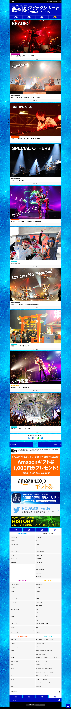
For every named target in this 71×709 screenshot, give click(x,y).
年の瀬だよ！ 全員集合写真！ (42, 679)
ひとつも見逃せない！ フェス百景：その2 (44, 682)
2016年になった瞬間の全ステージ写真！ (44, 650)
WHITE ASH (38, 565)
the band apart (14, 623)
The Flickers (13, 612)
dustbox (37, 544)
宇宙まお (38, 612)
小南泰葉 (38, 591)
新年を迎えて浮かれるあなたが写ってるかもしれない (47, 657)
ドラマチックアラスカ (40, 595)
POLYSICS (38, 576)
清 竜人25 (13, 664)
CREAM (12, 657)
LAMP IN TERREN (14, 620)
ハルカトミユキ (39, 602)
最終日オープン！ (39, 686)
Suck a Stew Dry (39, 584)
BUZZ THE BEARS (15, 584)
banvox (12, 650)
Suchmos (13, 672)
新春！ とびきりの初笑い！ (41, 654)
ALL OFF (12, 587)
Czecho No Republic (40, 551)
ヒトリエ (38, 609)
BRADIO (12, 591)
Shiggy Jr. (13, 675)
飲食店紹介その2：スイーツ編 (42, 664)
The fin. (12, 679)
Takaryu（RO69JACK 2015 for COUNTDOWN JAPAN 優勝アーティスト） (22, 631)
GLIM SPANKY (39, 605)
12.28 (15, 530)
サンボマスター (14, 555)
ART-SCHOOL (39, 537)
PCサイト (40, 704)
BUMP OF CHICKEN (15, 544)
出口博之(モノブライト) (16, 643)
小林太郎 (38, 587)
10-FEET (12, 540)
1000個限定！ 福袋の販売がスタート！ (44, 668)
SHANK (12, 616)
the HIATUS (13, 562)
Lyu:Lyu (12, 668)
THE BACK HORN (40, 569)
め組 (37, 620)
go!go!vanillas (13, 605)
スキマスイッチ (14, 558)
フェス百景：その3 (40, 643)
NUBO (37, 616)
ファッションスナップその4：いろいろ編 (44, 672)
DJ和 (12, 686)
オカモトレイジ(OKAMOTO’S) (17, 646)
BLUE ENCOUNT (14, 537)
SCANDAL (38, 540)
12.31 (55, 530)
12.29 (29, 530)
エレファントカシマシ (15, 551)
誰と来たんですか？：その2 (41, 661)
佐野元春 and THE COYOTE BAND (43, 623)
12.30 (42, 530)
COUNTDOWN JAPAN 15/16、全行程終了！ (45, 639)
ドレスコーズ (13, 602)
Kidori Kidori (13, 627)
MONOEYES (38, 558)
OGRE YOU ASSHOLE (15, 609)
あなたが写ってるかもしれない (42, 675)
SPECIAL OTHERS (40, 548)
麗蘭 (37, 627)
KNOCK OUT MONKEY (15, 595)
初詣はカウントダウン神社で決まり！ (44, 646)
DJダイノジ (13, 654)
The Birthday (38, 573)
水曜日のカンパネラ (15, 661)
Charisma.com (14, 682)
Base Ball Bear (39, 562)
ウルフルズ (13, 548)
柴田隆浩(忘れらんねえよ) (16, 639)
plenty (37, 598)
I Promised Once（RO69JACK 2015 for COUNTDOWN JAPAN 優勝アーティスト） (48, 631)
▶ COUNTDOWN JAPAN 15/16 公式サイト (53, 1)
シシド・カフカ (14, 598)
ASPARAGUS (39, 555)
